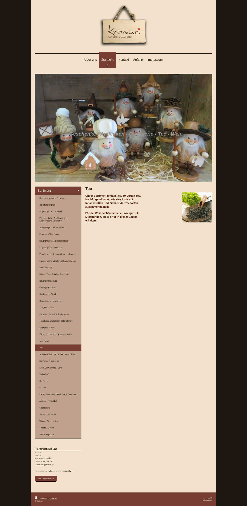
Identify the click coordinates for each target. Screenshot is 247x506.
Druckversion (42, 498)
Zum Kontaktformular (46, 479)
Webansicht (207, 500)
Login (210, 497)
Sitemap (53, 498)
